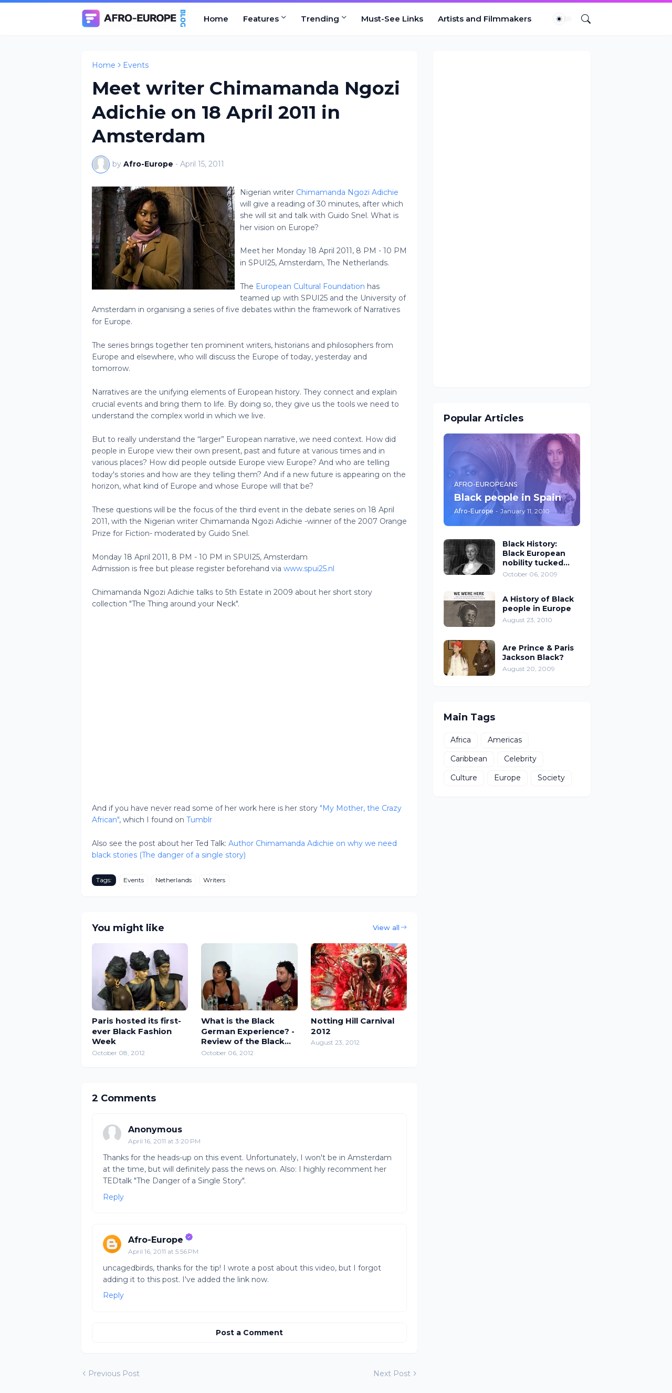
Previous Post (114, 1373)
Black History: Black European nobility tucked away (533, 553)
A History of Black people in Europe (538, 603)
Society (551, 777)
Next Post (392, 1373)
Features (261, 19)
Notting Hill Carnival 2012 (352, 1026)
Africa (460, 740)
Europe (507, 777)
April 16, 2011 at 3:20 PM (164, 1141)
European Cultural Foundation (311, 286)
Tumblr (199, 819)
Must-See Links (392, 19)
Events (136, 65)
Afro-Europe (155, 1240)
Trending (320, 19)
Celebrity (520, 758)
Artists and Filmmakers (484, 19)
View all (386, 927)
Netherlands (173, 880)
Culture (463, 777)
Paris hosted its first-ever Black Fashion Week (136, 1031)
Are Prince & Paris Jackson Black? (538, 652)
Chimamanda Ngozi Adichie (347, 192)
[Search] (582, 19)
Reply (113, 1197)
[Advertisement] (512, 219)
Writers (214, 880)
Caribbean (468, 758)
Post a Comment (249, 1332)
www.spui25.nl (309, 568)
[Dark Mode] (563, 19)
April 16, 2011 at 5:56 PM (163, 1251)
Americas (505, 740)
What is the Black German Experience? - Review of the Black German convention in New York (248, 1031)
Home (216, 19)
